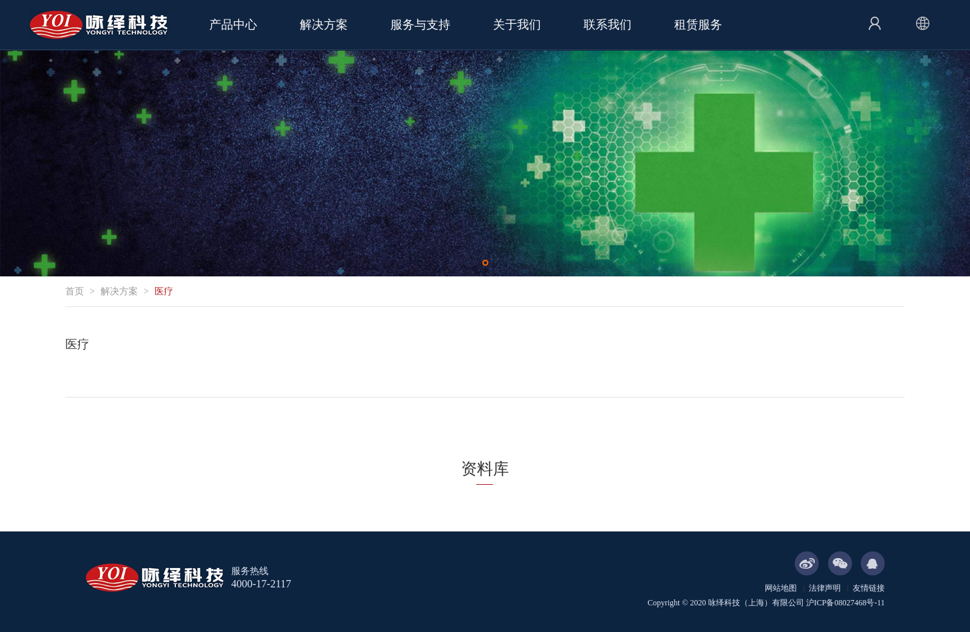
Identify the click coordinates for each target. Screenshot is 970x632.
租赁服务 (698, 24)
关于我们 (517, 24)
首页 (74, 291)
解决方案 (324, 24)
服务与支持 (420, 24)
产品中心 (233, 24)
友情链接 (869, 588)
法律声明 (825, 588)
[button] (485, 263)
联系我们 (608, 24)
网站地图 (781, 588)
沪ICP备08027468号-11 (845, 602)
